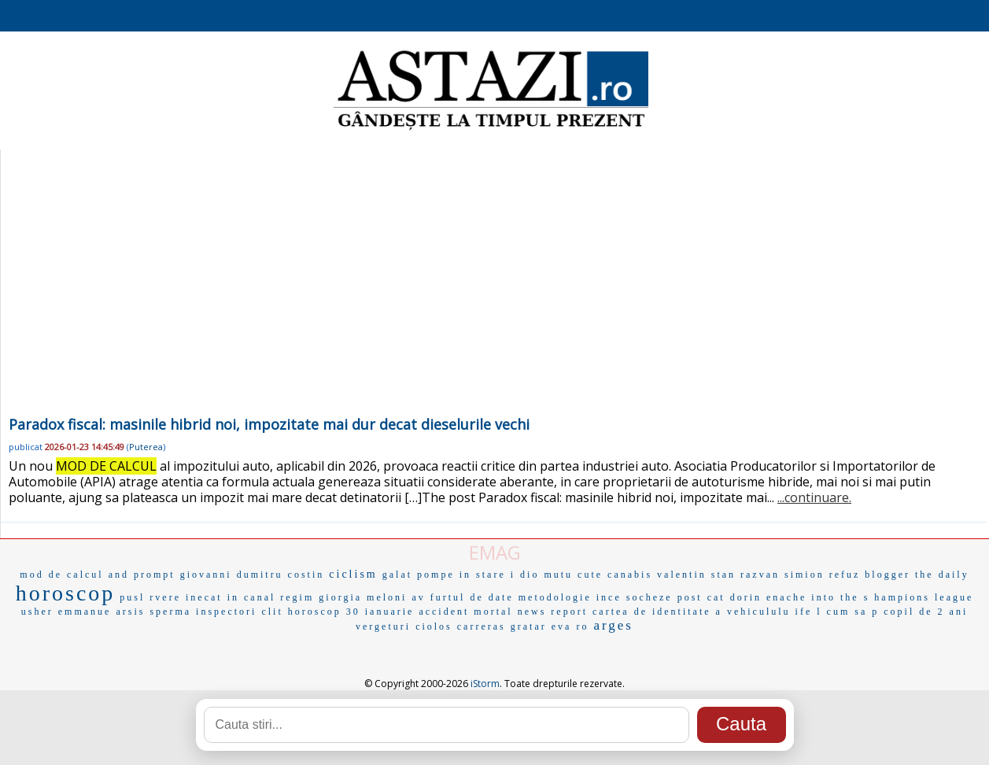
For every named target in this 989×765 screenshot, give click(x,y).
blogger (887, 574)
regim (297, 597)
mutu (558, 574)
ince (609, 597)
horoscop (66, 593)
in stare (482, 574)
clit (271, 611)
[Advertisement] (493, 294)
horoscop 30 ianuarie (351, 611)
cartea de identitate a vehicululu (691, 611)
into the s (840, 597)
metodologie (555, 597)
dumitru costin (281, 574)
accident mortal (465, 611)
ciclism (353, 574)
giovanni (206, 574)
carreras (481, 626)
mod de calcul (61, 574)
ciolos (433, 626)
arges (613, 625)
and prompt (142, 574)
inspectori (226, 611)
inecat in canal (230, 597)
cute (590, 574)
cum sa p (853, 611)
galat (397, 574)
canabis (629, 574)
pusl (132, 597)
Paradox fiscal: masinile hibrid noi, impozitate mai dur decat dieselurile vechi (269, 424)
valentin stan (696, 574)
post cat (701, 597)
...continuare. (814, 497)
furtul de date (472, 597)
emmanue (85, 611)
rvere (165, 597)
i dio (525, 574)
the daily (942, 574)
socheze (649, 597)
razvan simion (782, 574)
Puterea (146, 447)
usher (37, 611)
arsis (130, 611)
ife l (808, 611)
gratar (529, 626)
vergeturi (383, 626)
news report (553, 611)
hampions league (923, 597)
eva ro (570, 626)
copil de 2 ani (926, 611)
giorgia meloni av (372, 597)
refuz (845, 574)
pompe (436, 574)
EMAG (495, 552)
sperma (170, 611)
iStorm (485, 683)
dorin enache (768, 597)
